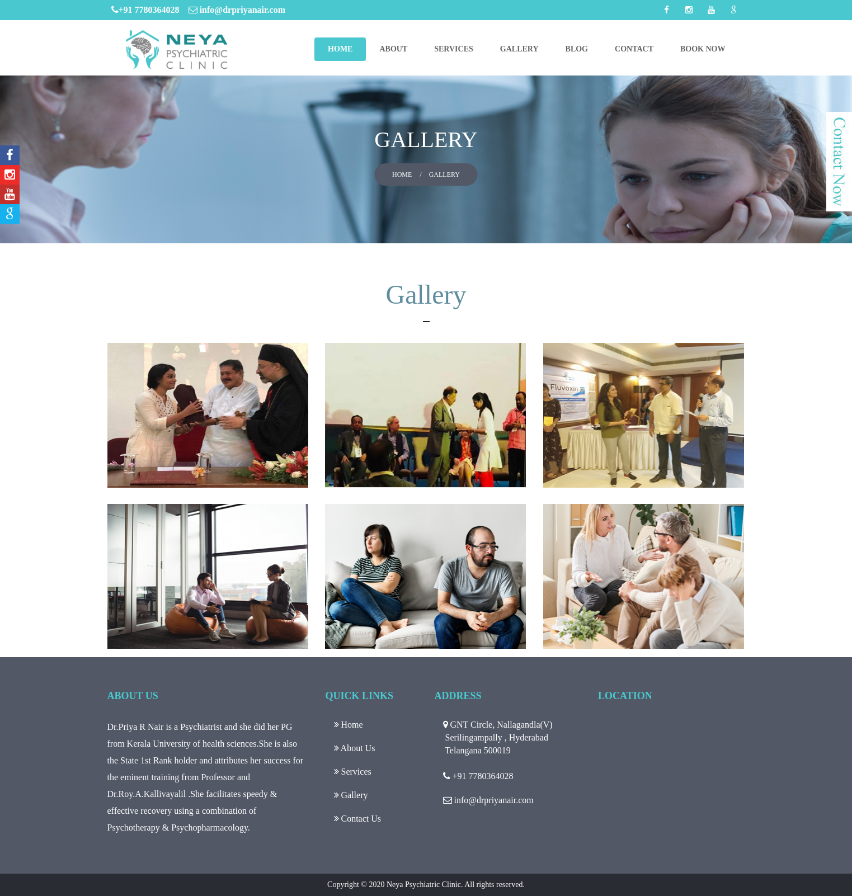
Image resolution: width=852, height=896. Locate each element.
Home (340, 49)
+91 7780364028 (150, 10)
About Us (354, 748)
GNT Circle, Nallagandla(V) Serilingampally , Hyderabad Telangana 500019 (498, 737)
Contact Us (358, 818)
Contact (634, 49)
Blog (577, 49)
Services (453, 49)
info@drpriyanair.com (237, 10)
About (393, 49)
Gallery (519, 49)
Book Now (703, 49)
